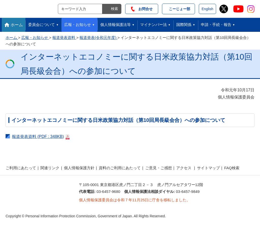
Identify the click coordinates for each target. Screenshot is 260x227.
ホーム (17, 25)
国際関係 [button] (183, 24)
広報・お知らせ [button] (77, 24)
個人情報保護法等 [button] (115, 24)
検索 (114, 9)
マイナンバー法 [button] (153, 24)
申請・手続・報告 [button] (216, 24)
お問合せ (142, 8)
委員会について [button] (41, 24)
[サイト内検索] (80, 9)
